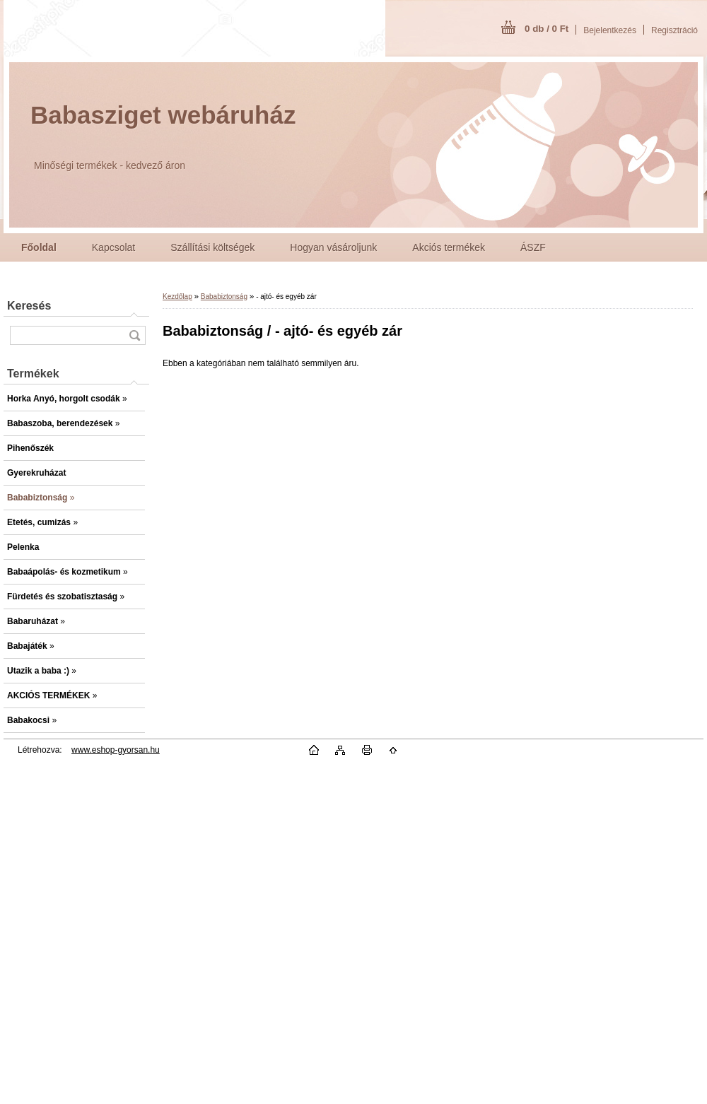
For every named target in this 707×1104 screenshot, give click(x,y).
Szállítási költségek (212, 247)
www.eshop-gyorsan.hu (115, 750)
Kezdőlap (177, 296)
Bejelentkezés (609, 30)
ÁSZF (533, 247)
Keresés (29, 306)
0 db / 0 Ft (546, 28)
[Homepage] (39, 247)
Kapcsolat (113, 247)
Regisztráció (674, 30)
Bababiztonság (224, 296)
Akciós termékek (448, 247)
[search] (134, 335)
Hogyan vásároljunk (333, 247)
